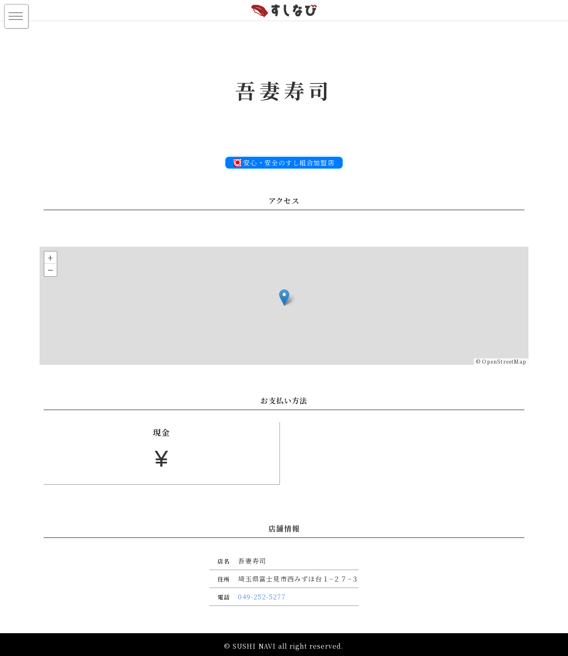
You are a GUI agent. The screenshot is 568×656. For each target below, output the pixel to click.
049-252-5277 (261, 602)
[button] (284, 297)
